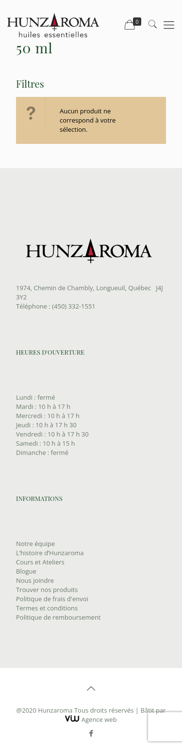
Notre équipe (35, 543)
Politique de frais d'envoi (52, 598)
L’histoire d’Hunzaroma (50, 552)
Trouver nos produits (47, 589)
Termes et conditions (47, 608)
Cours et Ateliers (40, 562)
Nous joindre (35, 580)
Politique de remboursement (58, 617)
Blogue (26, 571)
